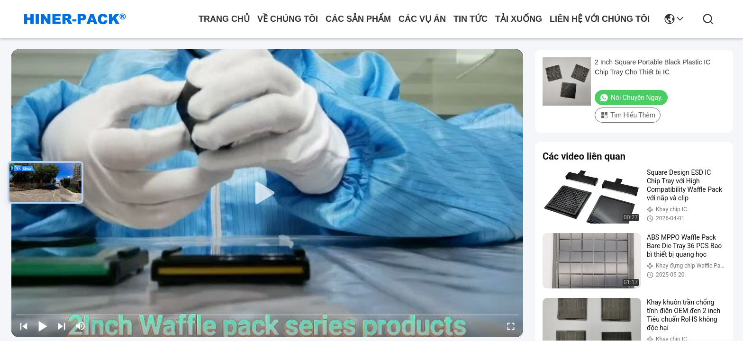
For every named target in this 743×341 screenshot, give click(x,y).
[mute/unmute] (80, 326)
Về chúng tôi (287, 19)
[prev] (23, 326)
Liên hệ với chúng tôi (600, 19)
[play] (267, 193)
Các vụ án (422, 19)
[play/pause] (42, 326)
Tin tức (470, 19)
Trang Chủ (224, 19)
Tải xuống (518, 19)
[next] (61, 326)
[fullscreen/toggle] (510, 326)
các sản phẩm (358, 19)
